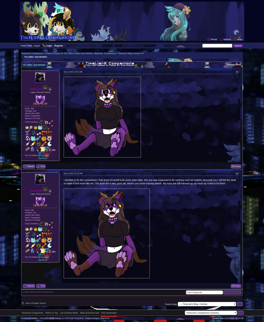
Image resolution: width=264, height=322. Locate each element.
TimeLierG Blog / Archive (129, 53)
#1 (237, 72)
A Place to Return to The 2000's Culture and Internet (68, 53)
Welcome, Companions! (105, 53)
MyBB (34, 318)
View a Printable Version (35, 303)
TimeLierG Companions (32, 53)
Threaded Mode (234, 65)
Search (227, 39)
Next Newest (45, 292)
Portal (214, 39)
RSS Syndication (109, 313)
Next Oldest (31, 292)
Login (49, 45)
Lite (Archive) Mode (69, 313)
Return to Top (51, 313)
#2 (237, 173)
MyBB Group (55, 318)
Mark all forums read (89, 313)
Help (239, 39)
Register (58, 45)
